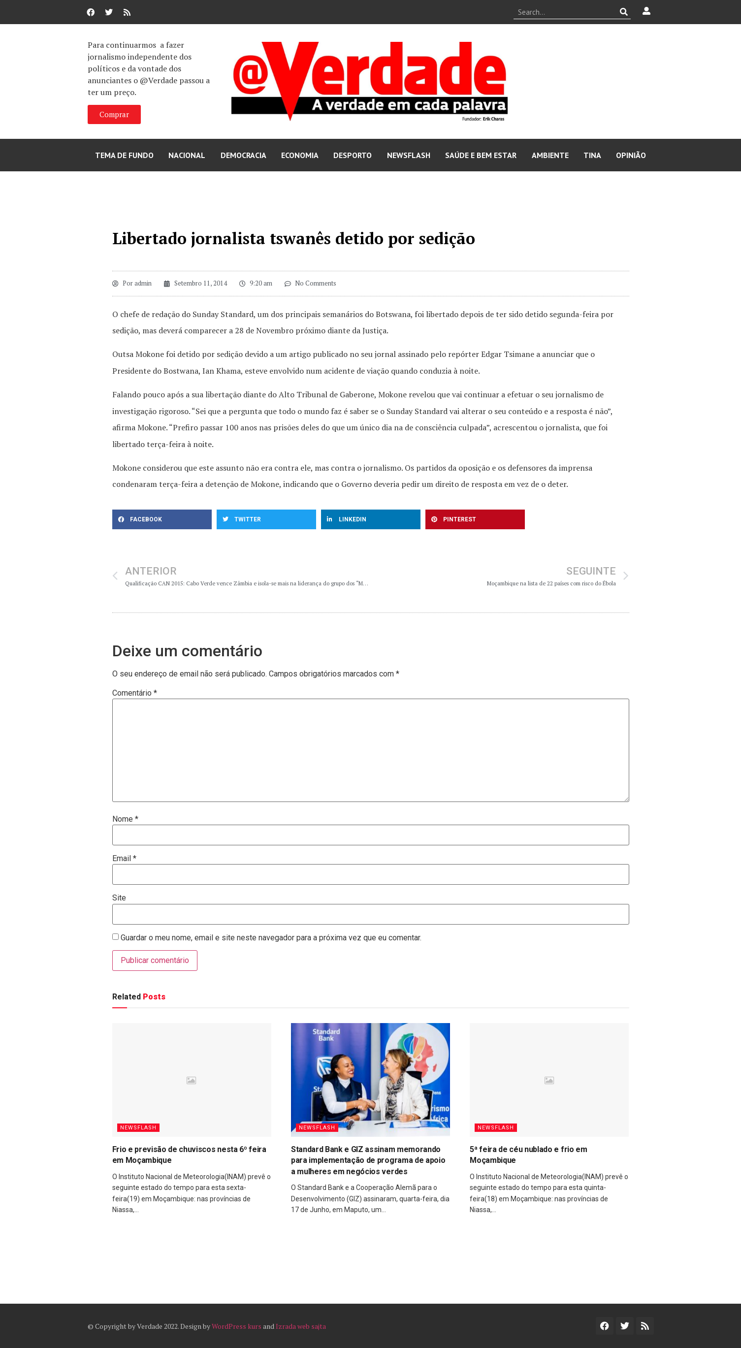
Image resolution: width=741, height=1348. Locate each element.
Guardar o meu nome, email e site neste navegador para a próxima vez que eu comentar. (271, 938)
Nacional (186, 155)
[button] (162, 519)
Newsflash (408, 155)
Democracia (243, 155)
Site (119, 898)
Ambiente (550, 155)
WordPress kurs (236, 1326)
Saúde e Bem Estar (480, 155)
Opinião (631, 155)
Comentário (134, 693)
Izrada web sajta (301, 1326)
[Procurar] (623, 12)
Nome (125, 819)
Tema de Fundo (124, 155)
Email (124, 859)
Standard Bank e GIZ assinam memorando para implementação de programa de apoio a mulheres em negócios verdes (368, 1160)
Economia (300, 155)
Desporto (352, 155)
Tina (592, 155)
